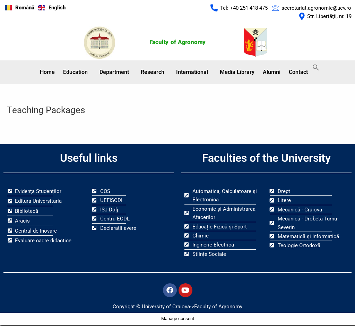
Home (47, 72)
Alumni (271, 72)
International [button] (192, 72)
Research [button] (152, 72)
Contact (298, 72)
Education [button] (75, 72)
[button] (77, 72)
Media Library (237, 72)
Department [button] (114, 72)
